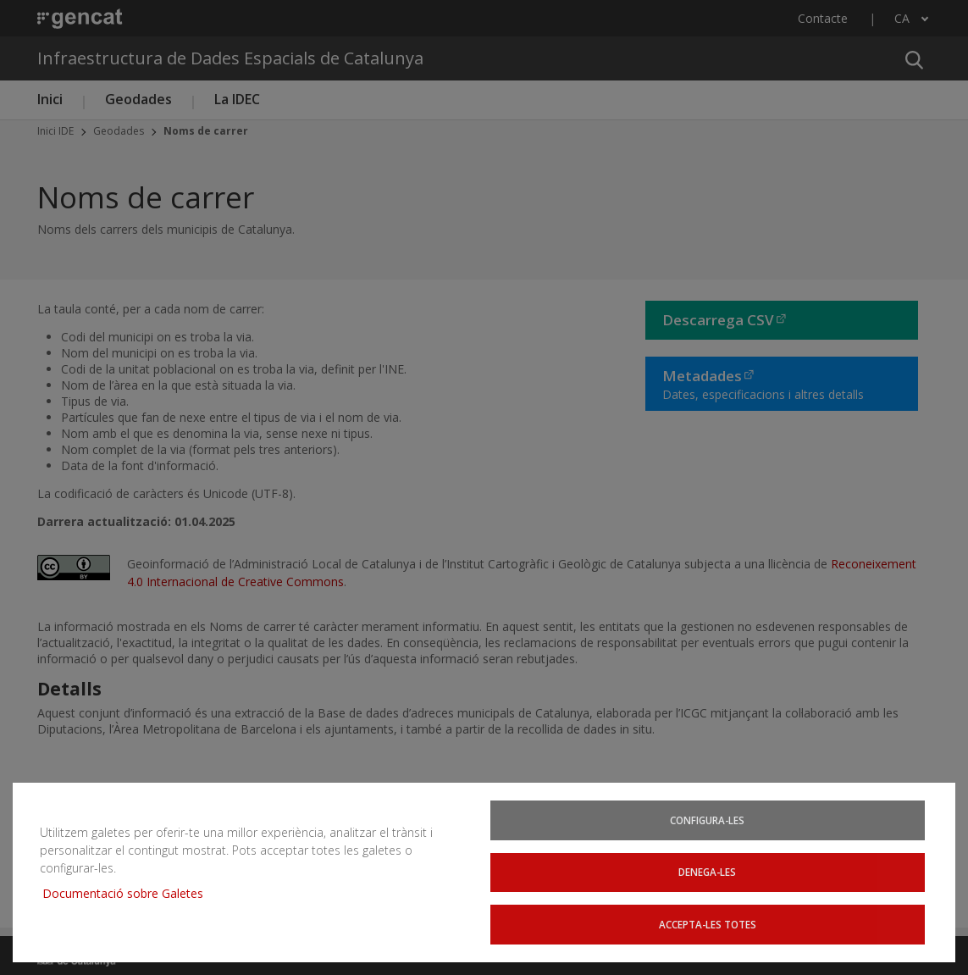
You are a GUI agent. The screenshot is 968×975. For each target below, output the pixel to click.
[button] (914, 58)
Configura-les (710, 826)
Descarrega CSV (718, 320)
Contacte (823, 18)
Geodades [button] (138, 99)
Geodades (118, 131)
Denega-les (710, 876)
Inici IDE (55, 131)
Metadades (702, 375)
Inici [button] (50, 99)
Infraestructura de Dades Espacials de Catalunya (230, 58)
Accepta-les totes (710, 927)
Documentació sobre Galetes (121, 886)
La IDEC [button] (237, 99)
